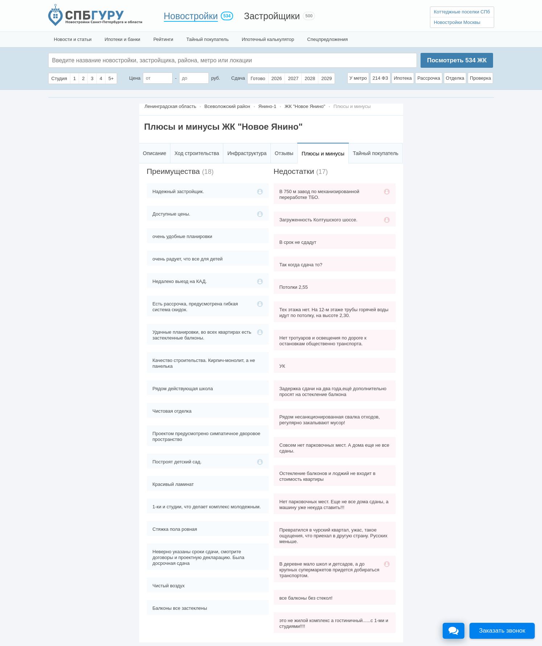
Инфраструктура (246, 153)
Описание (154, 153)
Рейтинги (163, 39)
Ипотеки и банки (122, 39)
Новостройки (191, 16)
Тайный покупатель (207, 39)
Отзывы (284, 153)
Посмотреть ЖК (457, 60)
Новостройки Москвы (457, 22)
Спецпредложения (327, 39)
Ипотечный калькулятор (268, 39)
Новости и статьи (73, 39)
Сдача (238, 78)
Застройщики (272, 16)
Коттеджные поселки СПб (462, 11)
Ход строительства (196, 153)
